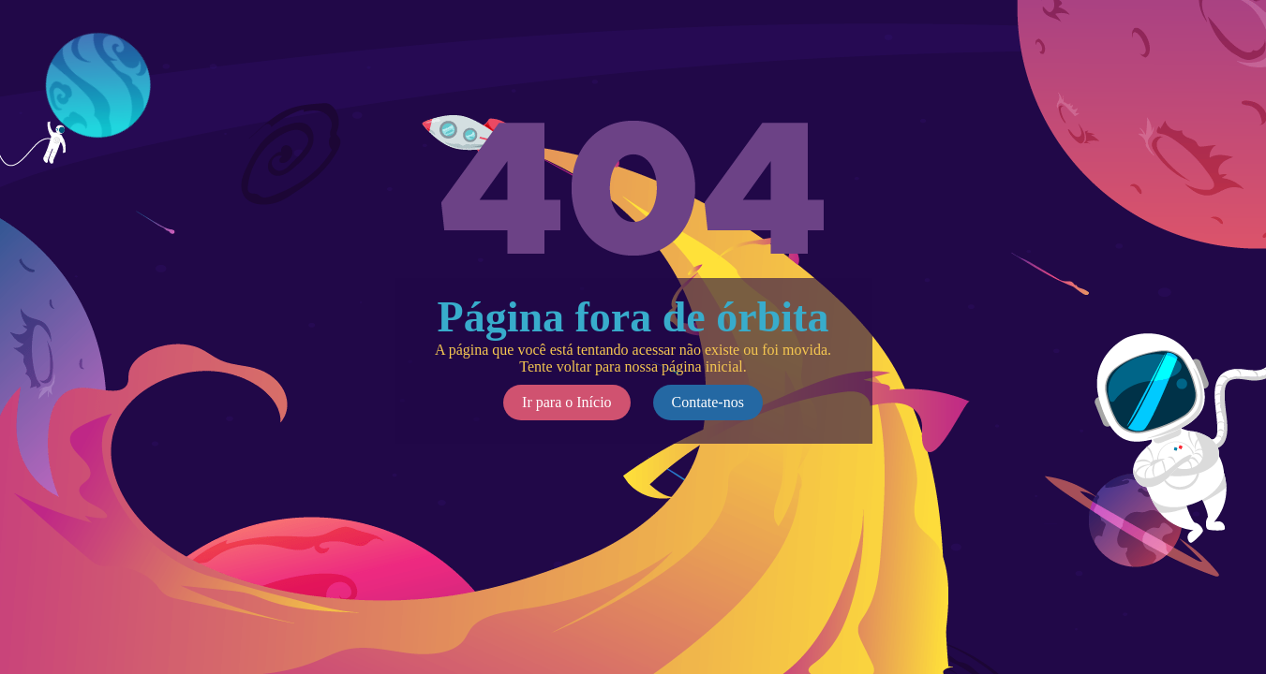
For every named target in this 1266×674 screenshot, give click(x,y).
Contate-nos (708, 402)
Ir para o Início (567, 402)
